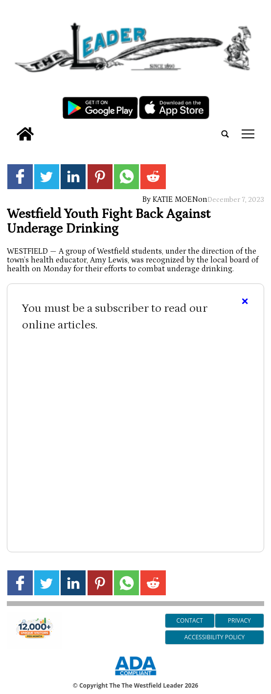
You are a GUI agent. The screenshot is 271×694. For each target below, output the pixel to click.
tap (248, 134)
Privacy (239, 620)
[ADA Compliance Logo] (135, 676)
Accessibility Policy (214, 637)
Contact (190, 620)
